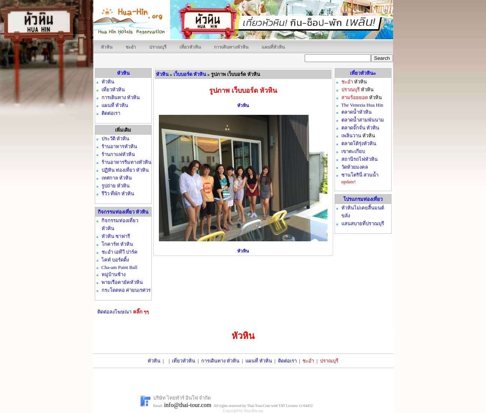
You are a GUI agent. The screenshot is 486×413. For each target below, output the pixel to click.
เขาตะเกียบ (353, 151)
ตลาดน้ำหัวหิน (356, 112)
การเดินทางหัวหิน (231, 47)
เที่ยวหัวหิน (190, 47)
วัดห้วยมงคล (354, 167)
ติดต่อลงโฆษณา (123, 312)
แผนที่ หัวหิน (258, 361)
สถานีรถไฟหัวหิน (359, 159)
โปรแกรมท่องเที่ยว (363, 199)
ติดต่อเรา (287, 361)
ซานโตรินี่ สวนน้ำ (359, 175)
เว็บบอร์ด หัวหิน (189, 74)
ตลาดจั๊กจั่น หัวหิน (360, 128)
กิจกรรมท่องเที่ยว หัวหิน (123, 212)
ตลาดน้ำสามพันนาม (362, 120)
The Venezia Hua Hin (362, 105)
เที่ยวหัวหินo (363, 73)
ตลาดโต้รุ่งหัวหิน (358, 143)
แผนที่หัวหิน (273, 47)
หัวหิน (106, 47)
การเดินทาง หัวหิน (220, 361)
